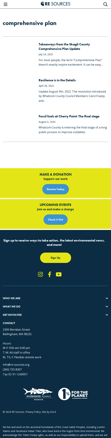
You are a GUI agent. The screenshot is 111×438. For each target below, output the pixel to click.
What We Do (11, 306)
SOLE (53, 411)
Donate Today (55, 189)
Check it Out (55, 219)
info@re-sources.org (16, 365)
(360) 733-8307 (12, 369)
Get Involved (12, 315)
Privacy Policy (33, 411)
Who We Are (11, 298)
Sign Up (55, 257)
